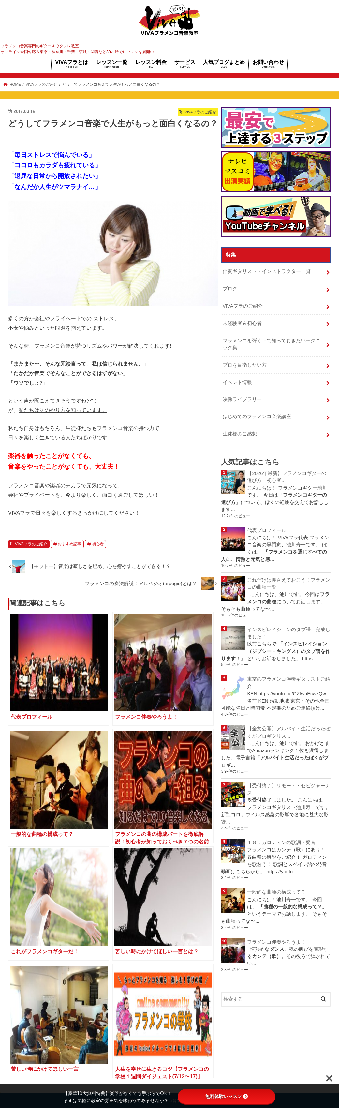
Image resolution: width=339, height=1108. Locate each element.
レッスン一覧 (111, 64)
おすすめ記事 (69, 544)
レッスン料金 (151, 64)
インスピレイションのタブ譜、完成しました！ (288, 633)
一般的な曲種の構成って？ (276, 892)
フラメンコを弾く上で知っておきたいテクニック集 (271, 344)
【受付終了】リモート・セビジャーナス (288, 789)
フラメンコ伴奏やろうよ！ (276, 942)
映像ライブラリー (242, 399)
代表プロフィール (266, 530)
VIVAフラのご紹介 (31, 544)
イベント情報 (237, 382)
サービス (184, 64)
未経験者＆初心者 (242, 323)
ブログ (230, 288)
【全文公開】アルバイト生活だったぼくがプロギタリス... (288, 732)
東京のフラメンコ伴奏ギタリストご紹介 (288, 682)
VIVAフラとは (71, 64)
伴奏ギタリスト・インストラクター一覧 (267, 271)
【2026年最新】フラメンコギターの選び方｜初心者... (286, 477)
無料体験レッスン (226, 1096)
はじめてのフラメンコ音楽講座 (257, 416)
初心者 (98, 544)
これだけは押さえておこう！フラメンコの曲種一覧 (288, 583)
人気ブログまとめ (224, 64)
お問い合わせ (268, 64)
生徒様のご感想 (240, 433)
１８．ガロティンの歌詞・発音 (281, 842)
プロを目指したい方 (245, 365)
